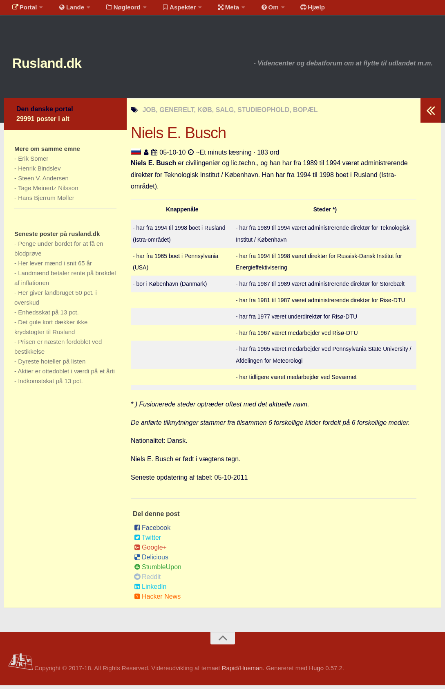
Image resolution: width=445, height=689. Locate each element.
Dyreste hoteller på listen (51, 365)
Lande (66, 10)
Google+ (150, 551)
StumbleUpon (157, 570)
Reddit (147, 580)
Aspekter (169, 10)
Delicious (151, 560)
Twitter (147, 541)
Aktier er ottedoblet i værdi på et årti (66, 375)
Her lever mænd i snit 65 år (55, 267)
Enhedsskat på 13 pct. (48, 316)
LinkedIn (150, 590)
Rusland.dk (57, 65)
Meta (215, 10)
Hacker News (157, 600)
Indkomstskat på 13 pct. (50, 385)
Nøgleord (115, 10)
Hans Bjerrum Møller (46, 201)
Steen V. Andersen (43, 182)
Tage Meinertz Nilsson (48, 192)
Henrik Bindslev (39, 172)
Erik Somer (33, 162)
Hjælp (292, 10)
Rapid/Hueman (242, 672)
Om (253, 10)
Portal (23, 10)
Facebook (152, 531)
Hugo (316, 672)
